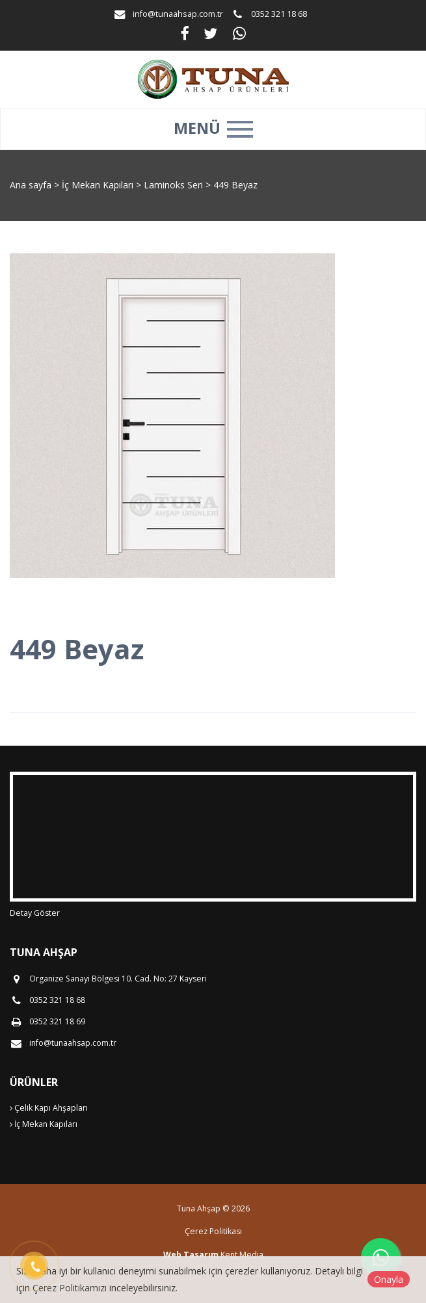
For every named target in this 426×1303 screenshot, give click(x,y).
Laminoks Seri (175, 185)
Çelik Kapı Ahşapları (49, 1107)
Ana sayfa (30, 185)
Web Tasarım (191, 1254)
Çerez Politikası (213, 1231)
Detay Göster (35, 912)
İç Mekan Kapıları (99, 185)
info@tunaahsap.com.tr (178, 13)
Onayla (388, 1279)
